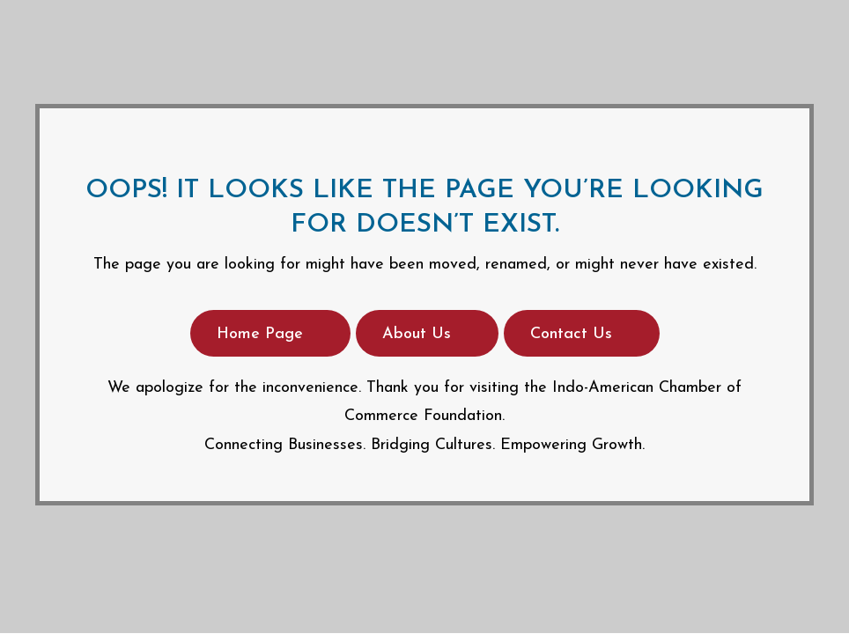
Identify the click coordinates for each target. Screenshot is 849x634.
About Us (416, 334)
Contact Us (571, 334)
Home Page (260, 334)
